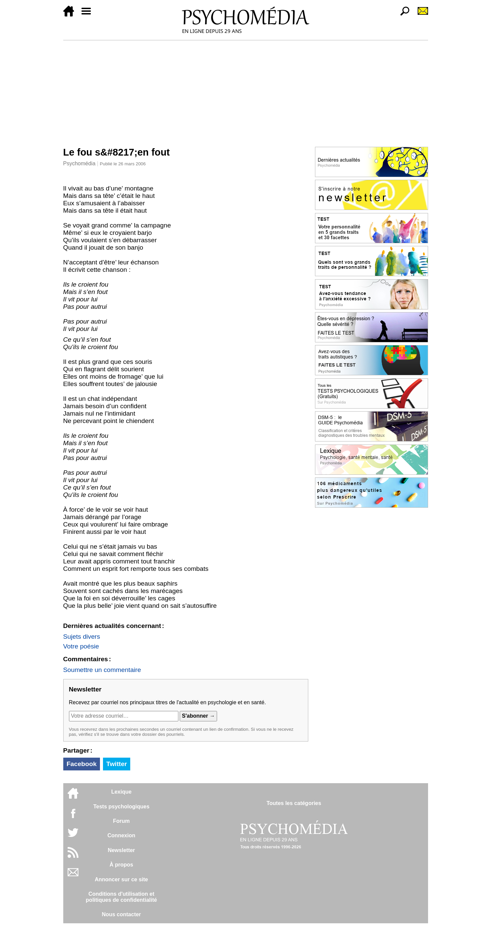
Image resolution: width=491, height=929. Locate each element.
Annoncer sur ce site (121, 879)
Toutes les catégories (294, 803)
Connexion (121, 835)
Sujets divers (81, 636)
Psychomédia (79, 163)
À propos (121, 865)
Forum (121, 821)
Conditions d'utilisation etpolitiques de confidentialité (121, 897)
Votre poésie (81, 646)
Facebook (82, 763)
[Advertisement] (245, 91)
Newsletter (121, 850)
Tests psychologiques (121, 806)
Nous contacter (121, 914)
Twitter (116, 763)
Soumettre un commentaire (102, 669)
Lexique (121, 792)
